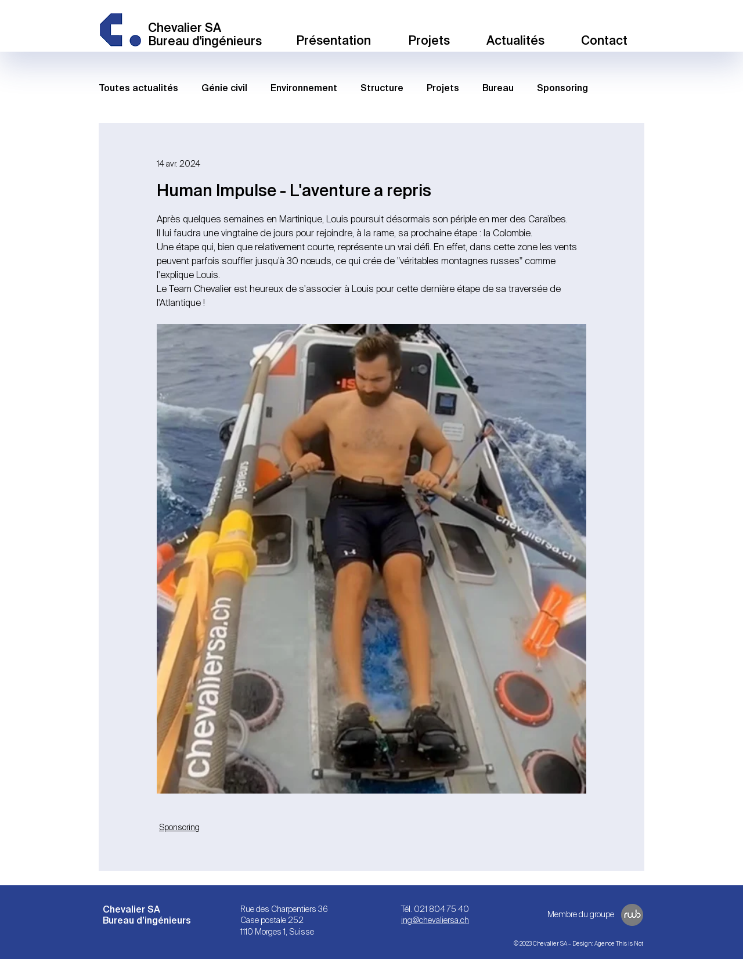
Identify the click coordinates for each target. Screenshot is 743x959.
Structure (381, 88)
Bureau (498, 88)
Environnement (303, 88)
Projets (443, 88)
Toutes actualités (138, 88)
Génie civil (224, 88)
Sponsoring (562, 88)
